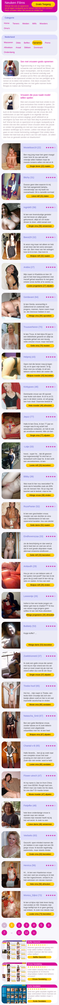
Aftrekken (8, 47)
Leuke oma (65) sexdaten (40, 764)
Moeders (44, 23)
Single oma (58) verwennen (40, 226)
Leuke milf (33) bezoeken (40, 465)
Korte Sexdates (39, 1001)
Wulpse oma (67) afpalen (40, 734)
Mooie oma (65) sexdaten (40, 705)
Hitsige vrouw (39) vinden (40, 495)
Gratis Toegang (43, 4)
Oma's (7, 28)
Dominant (38, 47)
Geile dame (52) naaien (40, 525)
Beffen (27, 43)
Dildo (18, 43)
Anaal (18, 47)
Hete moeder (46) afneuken (40, 405)
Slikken (27, 47)
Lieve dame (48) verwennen (40, 824)
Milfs (34, 23)
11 (19, 932)
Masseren (8, 42)
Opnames (37, 43)
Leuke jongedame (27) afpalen (40, 286)
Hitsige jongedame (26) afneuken (40, 615)
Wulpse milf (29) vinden (40, 585)
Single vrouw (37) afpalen (40, 675)
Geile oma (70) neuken (40, 346)
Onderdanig (9, 52)
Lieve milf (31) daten (40, 196)
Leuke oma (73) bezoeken (40, 914)
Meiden (25, 23)
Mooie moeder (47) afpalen (40, 794)
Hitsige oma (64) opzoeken (40, 316)
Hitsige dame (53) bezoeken (40, 645)
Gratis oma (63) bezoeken (40, 854)
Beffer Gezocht (39, 957)
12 (26, 932)
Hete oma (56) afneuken (40, 884)
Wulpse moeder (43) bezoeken (40, 376)
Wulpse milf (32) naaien (40, 256)
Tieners (16, 23)
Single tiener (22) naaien (40, 166)
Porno (47, 43)
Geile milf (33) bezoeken (40, 555)
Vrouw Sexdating (39, 979)
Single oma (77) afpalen (40, 435)
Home (6, 23)
